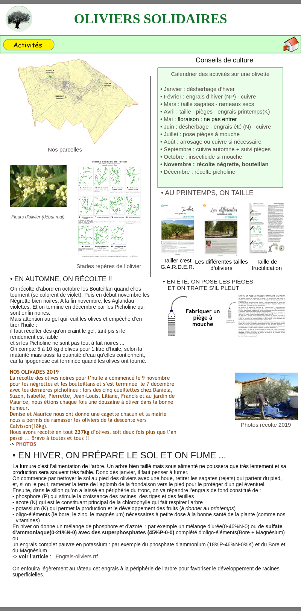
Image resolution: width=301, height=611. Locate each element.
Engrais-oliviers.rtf (77, 556)
